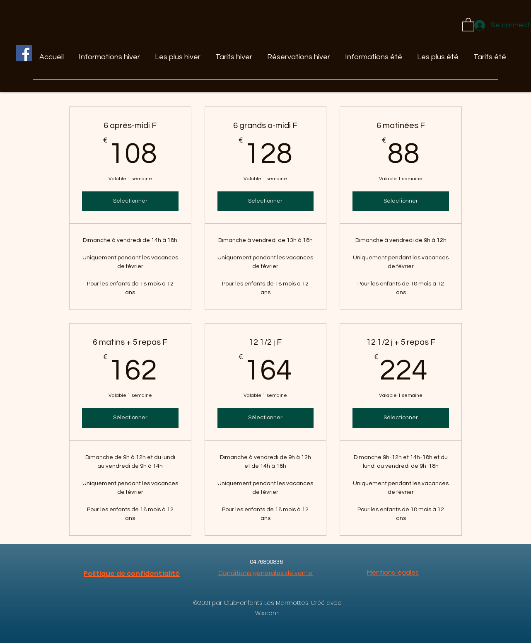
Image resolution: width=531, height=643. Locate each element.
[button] (468, 24)
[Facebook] (24, 53)
